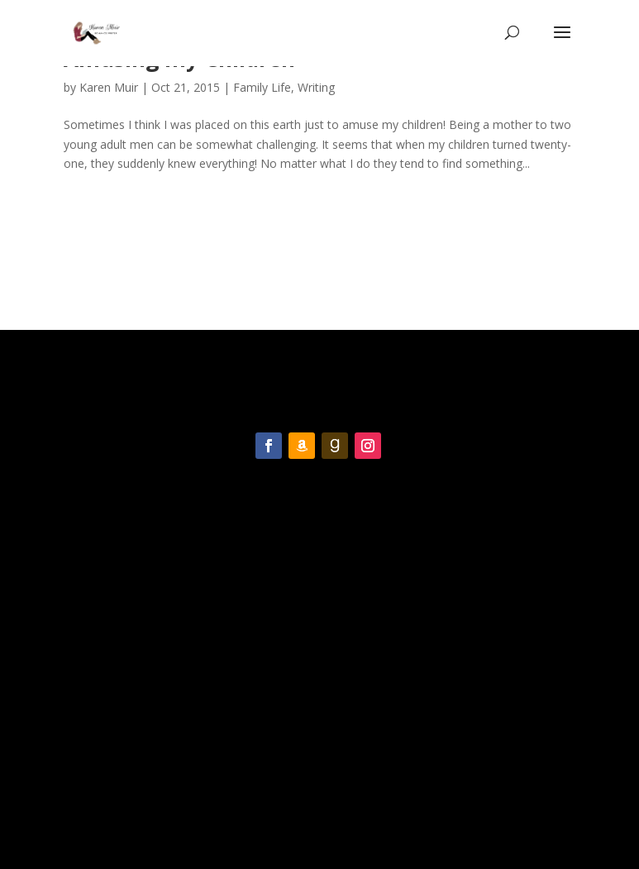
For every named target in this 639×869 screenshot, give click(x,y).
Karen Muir (108, 87)
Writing (316, 87)
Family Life (262, 87)
